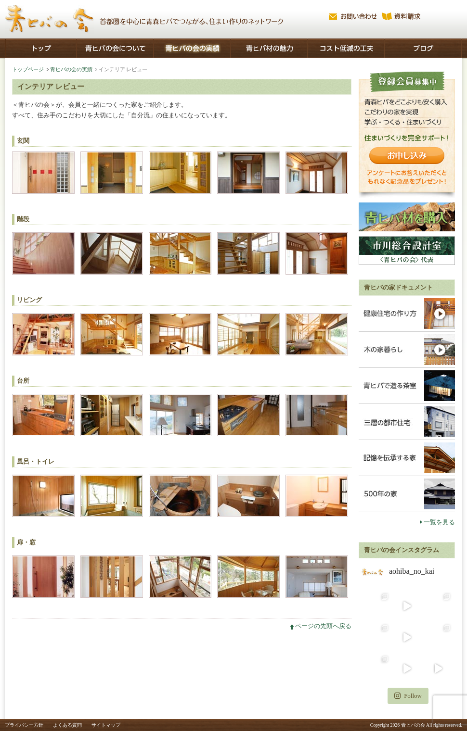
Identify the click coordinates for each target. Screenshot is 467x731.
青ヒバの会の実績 (71, 69)
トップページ (28, 69)
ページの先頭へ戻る (323, 626)
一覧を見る (439, 522)
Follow (408, 695)
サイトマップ (105, 725)
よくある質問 (67, 725)
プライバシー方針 (24, 725)
